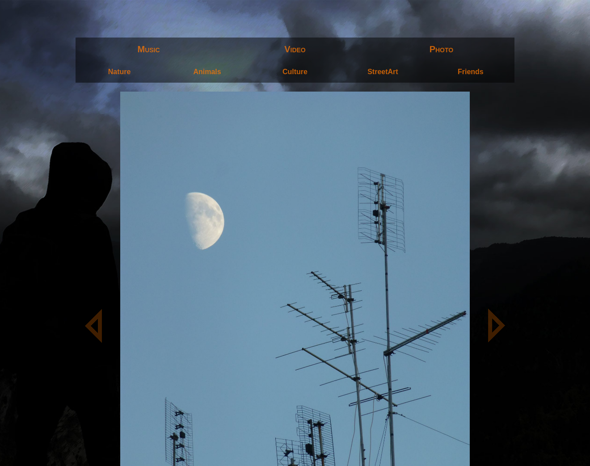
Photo (442, 49)
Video (295, 49)
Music (149, 49)
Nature (119, 72)
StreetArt (382, 72)
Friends (471, 72)
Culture (295, 72)
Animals (207, 72)
